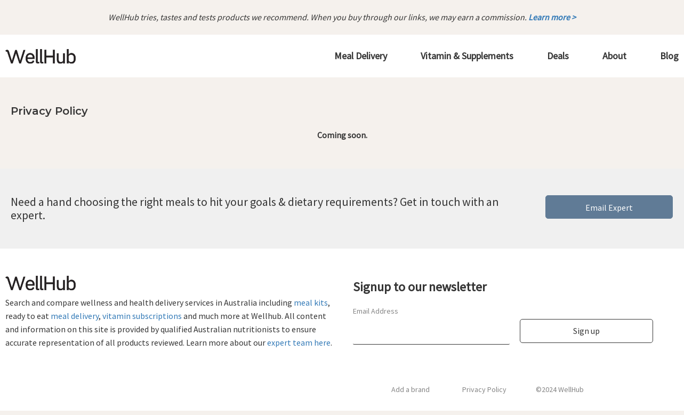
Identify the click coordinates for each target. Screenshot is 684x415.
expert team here (299, 342)
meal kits (311, 302)
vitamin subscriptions (142, 315)
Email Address (375, 311)
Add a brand (410, 389)
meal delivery (75, 315)
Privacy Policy (484, 389)
